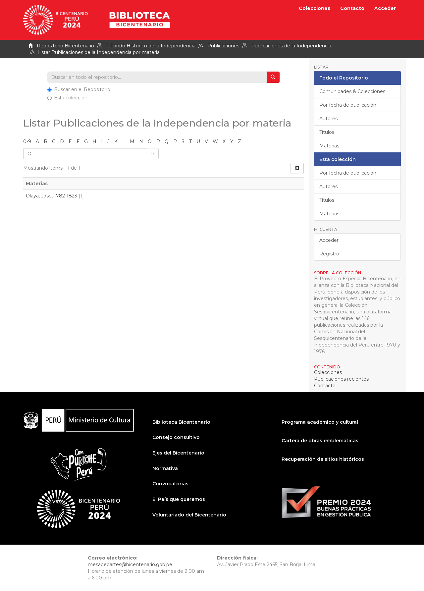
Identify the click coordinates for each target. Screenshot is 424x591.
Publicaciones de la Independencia (291, 46)
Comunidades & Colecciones (352, 91)
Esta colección (67, 98)
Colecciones (314, 8)
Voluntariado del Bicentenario (189, 515)
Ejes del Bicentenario (178, 453)
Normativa (165, 468)
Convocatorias (170, 484)
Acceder (329, 240)
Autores (328, 119)
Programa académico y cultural (320, 422)
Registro (329, 254)
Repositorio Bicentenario (65, 46)
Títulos (326, 132)
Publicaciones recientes (341, 379)
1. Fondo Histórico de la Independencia (150, 46)
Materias (329, 146)
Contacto (352, 8)
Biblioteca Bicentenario (181, 422)
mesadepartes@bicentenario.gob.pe (130, 564)
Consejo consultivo (176, 437)
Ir (152, 154)
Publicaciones (223, 46)
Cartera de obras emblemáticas (320, 441)
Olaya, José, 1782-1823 (51, 196)
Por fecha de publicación (347, 105)
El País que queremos (178, 499)
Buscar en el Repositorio (78, 89)
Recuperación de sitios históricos (323, 459)
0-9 (27, 141)
